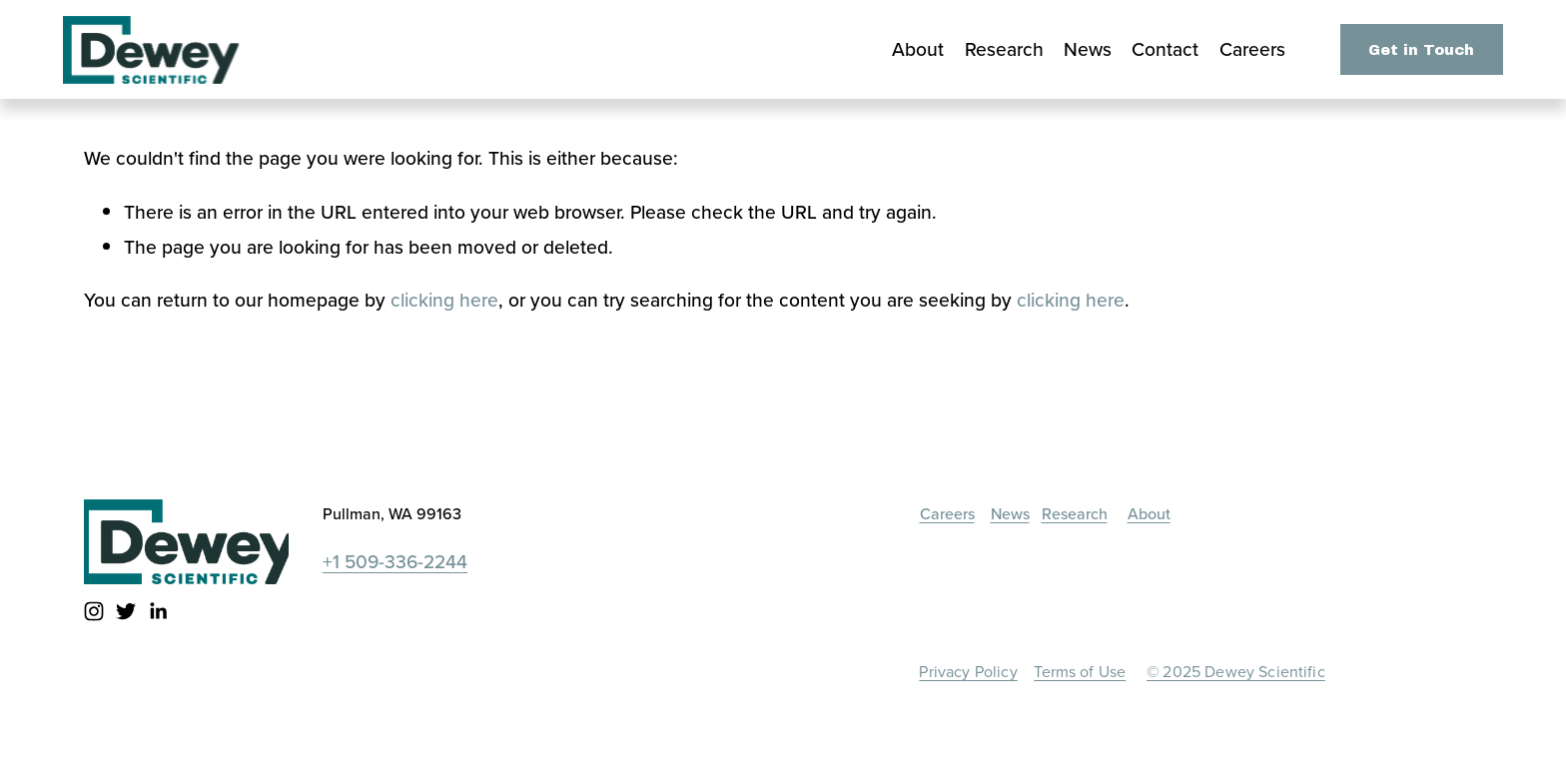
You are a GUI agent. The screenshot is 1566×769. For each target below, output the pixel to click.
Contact (1165, 49)
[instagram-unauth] (94, 611)
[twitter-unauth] (126, 611)
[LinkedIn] (158, 611)
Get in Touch (1421, 50)
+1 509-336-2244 (395, 561)
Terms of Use (1080, 673)
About (918, 49)
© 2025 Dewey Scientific (1236, 673)
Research (1004, 49)
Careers (1252, 49)
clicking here (444, 300)
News (1088, 49)
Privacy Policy (968, 673)
